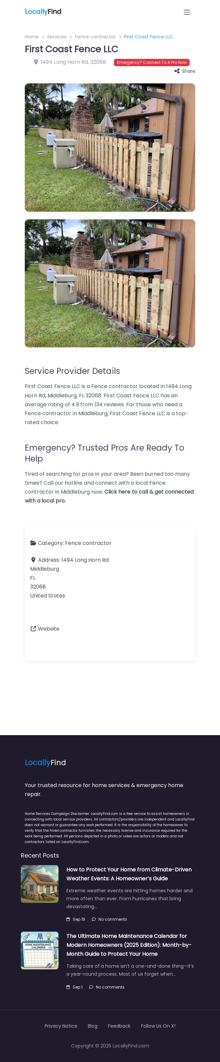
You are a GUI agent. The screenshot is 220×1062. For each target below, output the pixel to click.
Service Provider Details (72, 371)
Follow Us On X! (158, 1026)
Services (56, 36)
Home (32, 36)
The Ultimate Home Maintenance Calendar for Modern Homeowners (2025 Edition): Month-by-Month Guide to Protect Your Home (129, 945)
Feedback (119, 1026)
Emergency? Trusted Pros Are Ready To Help (104, 453)
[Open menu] (187, 12)
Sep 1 (74, 987)
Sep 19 (75, 919)
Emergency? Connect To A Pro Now (152, 62)
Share (184, 71)
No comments (109, 919)
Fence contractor (95, 36)
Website (48, 629)
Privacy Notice (61, 1026)
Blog (92, 1026)
